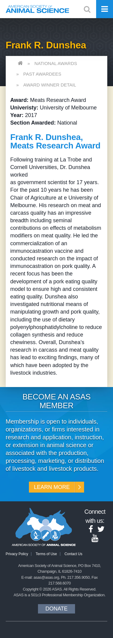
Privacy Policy (17, 554)
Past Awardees (42, 73)
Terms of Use (46, 554)
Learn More (52, 487)
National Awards (55, 63)
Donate (57, 609)
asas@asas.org (46, 577)
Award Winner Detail (49, 84)
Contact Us (73, 554)
